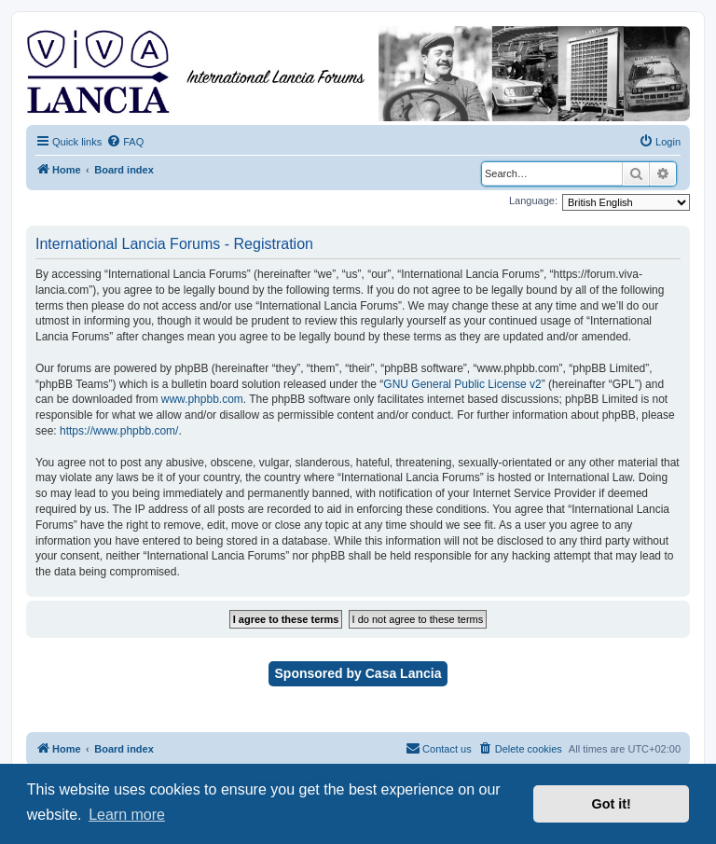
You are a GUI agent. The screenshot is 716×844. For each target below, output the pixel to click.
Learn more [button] (127, 815)
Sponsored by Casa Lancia (358, 673)
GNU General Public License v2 (462, 384)
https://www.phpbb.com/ (119, 430)
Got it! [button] (611, 803)
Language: (533, 200)
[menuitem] (125, 142)
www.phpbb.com (202, 399)
